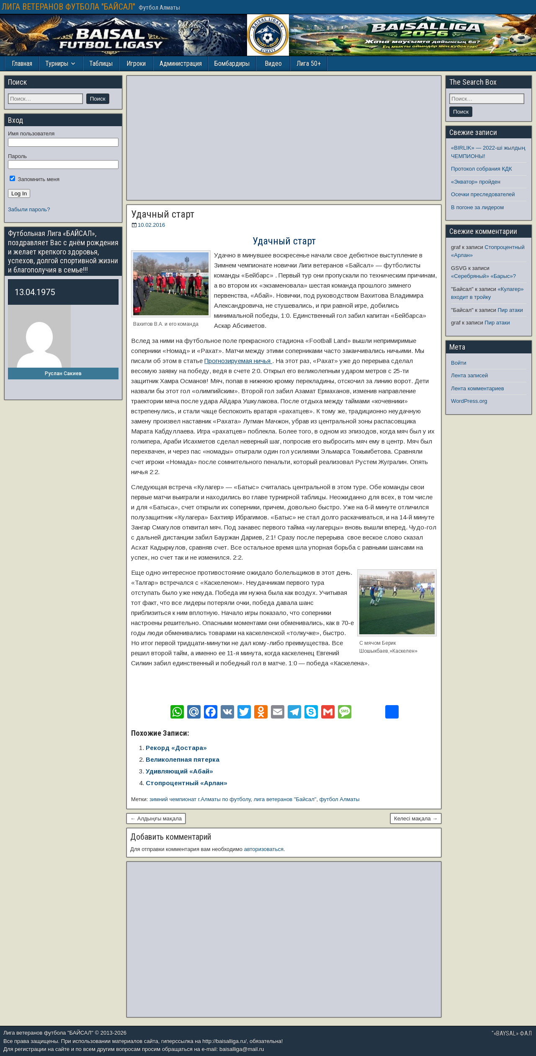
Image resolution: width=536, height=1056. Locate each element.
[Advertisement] (284, 138)
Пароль (17, 156)
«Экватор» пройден (475, 182)
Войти (458, 363)
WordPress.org (469, 401)
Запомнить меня (34, 179)
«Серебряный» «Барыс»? (483, 276)
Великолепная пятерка (182, 759)
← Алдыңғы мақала (156, 818)
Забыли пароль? (29, 209)
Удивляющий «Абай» (179, 771)
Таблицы (101, 63)
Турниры (56, 63)
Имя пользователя (31, 133)
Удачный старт (162, 214)
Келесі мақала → (416, 818)
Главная (22, 63)
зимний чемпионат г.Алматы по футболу (200, 799)
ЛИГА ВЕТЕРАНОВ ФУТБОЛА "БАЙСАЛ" (68, 7)
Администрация (181, 63)
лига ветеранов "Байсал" (285, 799)
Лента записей (469, 375)
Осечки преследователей (483, 194)
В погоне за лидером (477, 207)
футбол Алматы (340, 799)
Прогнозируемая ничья (238, 360)
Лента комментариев (477, 388)
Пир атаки (510, 310)
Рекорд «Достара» (176, 747)
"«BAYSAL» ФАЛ (512, 1033)
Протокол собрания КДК (481, 169)
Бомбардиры (232, 63)
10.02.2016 (151, 225)
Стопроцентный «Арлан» (186, 782)
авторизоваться (263, 849)
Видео (273, 63)
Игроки (136, 63)
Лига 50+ (308, 63)
